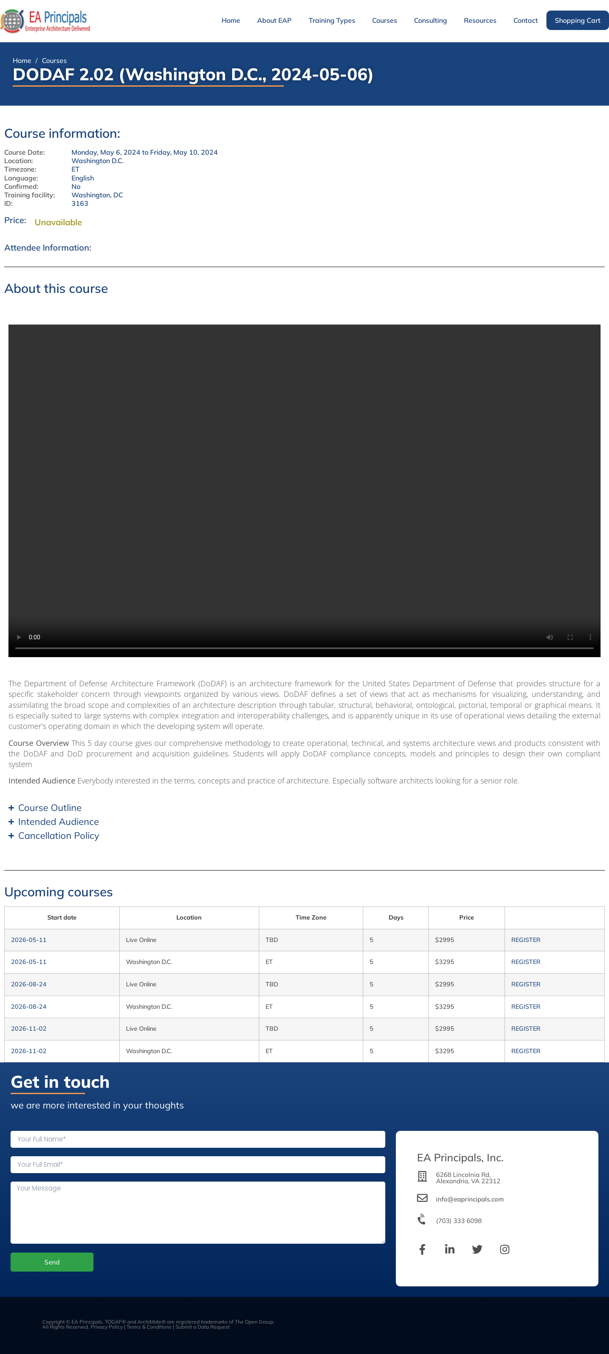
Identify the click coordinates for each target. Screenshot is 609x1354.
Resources (480, 20)
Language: (21, 178)
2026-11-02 (29, 1028)
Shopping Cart (578, 20)
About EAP (274, 20)
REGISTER (525, 940)
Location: (18, 161)
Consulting (430, 20)
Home (231, 20)
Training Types (332, 20)
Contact (525, 20)
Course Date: (24, 152)
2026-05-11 (29, 940)
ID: (8, 203)
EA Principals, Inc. (460, 1157)
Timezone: (20, 169)
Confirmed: (21, 187)
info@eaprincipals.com (470, 1199)
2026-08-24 (29, 984)
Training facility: (29, 195)
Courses (384, 20)
